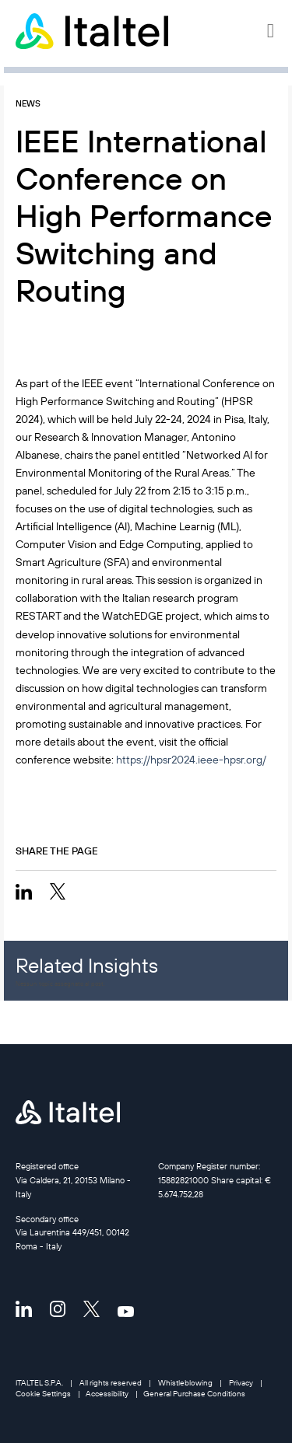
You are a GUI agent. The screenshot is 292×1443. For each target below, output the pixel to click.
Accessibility (107, 1394)
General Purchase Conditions (194, 1394)
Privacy (241, 1383)
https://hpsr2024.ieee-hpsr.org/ (191, 760)
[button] (271, 31)
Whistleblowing (185, 1383)
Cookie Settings (43, 1394)
